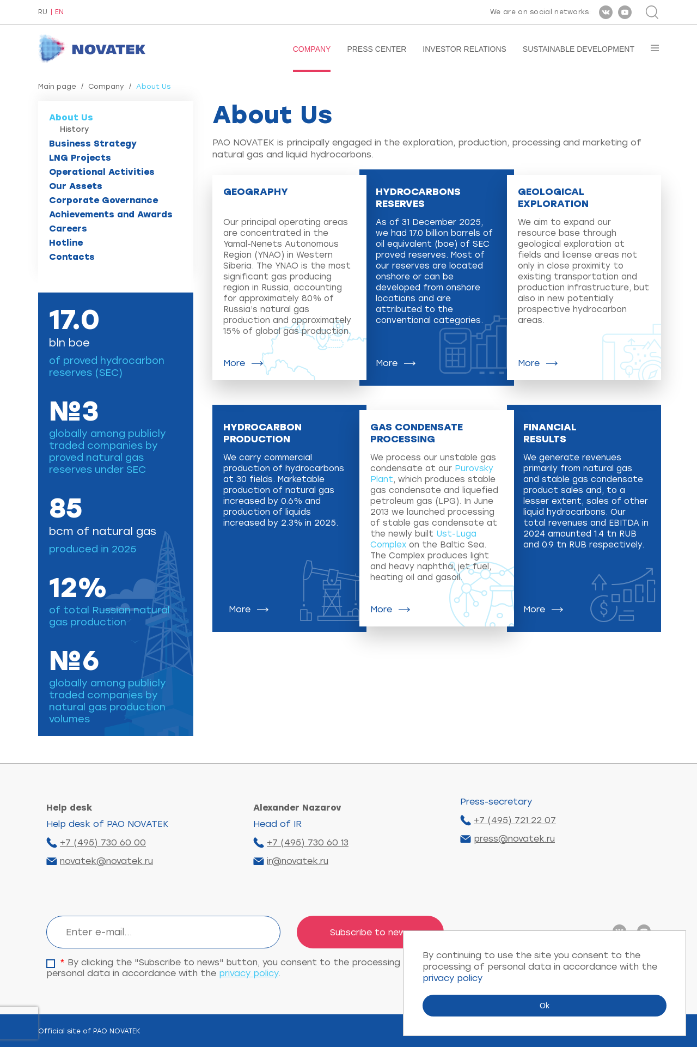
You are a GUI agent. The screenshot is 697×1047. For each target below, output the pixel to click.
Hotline (66, 243)
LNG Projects (80, 158)
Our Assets (75, 186)
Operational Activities (102, 172)
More (234, 363)
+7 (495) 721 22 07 (515, 820)
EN (59, 12)
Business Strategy (93, 143)
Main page (57, 86)
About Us (71, 117)
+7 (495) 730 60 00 (103, 842)
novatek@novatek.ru (106, 861)
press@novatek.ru (514, 838)
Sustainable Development (578, 49)
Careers (68, 228)
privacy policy (248, 973)
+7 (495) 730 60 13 (307, 842)
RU (42, 12)
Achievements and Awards (111, 214)
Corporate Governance (103, 200)
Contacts (72, 257)
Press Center (376, 49)
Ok (544, 1005)
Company (312, 49)
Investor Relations (464, 49)
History (74, 129)
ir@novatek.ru (297, 861)
